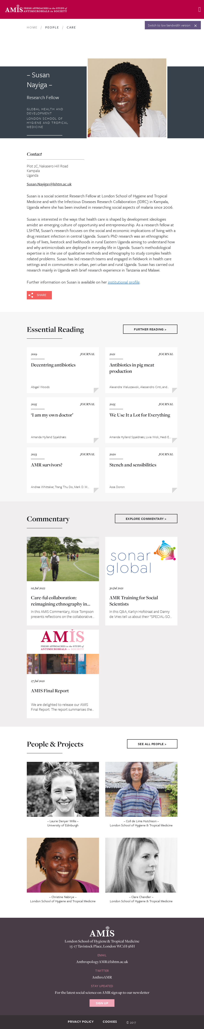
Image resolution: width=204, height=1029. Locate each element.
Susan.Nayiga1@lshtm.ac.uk (49, 184)
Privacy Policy (81, 1021)
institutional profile (124, 282)
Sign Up (102, 1003)
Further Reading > (150, 329)
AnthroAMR (102, 977)
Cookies (110, 1021)
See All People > (152, 744)
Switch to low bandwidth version (169, 25)
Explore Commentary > (146, 518)
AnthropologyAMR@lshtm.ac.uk (102, 961)
